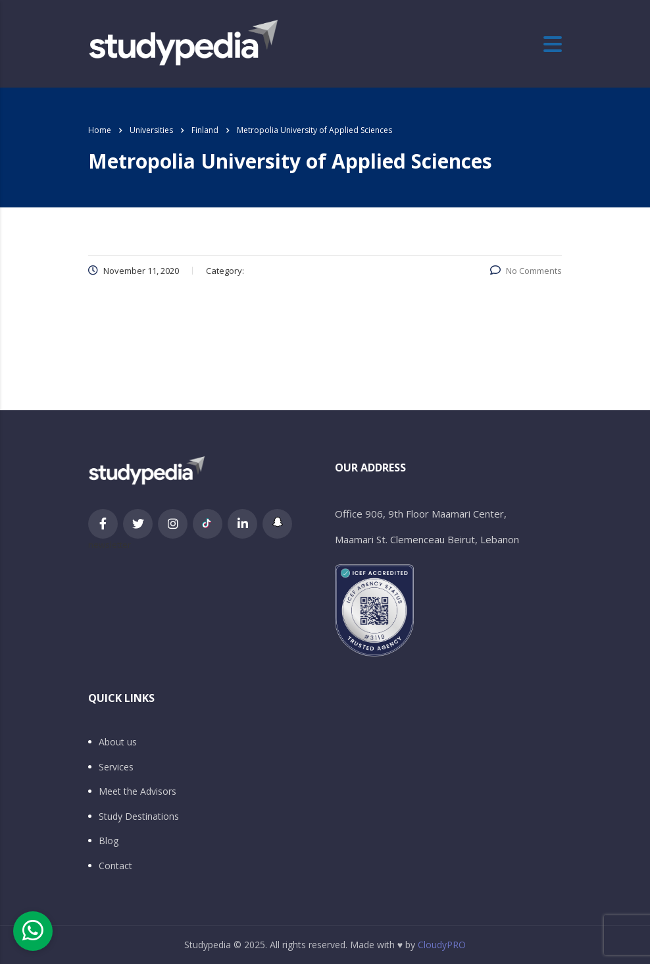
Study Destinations (139, 816)
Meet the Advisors (137, 791)
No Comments (526, 271)
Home (99, 130)
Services (116, 767)
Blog (108, 841)
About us (118, 742)
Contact (115, 866)
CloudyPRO (442, 944)
